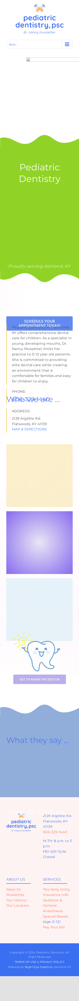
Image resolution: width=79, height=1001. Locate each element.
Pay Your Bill (54, 927)
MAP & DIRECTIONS (29, 429)
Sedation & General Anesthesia (53, 905)
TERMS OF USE (25, 962)
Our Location (17, 906)
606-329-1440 (31, 399)
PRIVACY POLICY (52, 962)
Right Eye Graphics (39, 967)
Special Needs (55, 916)
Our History (16, 900)
